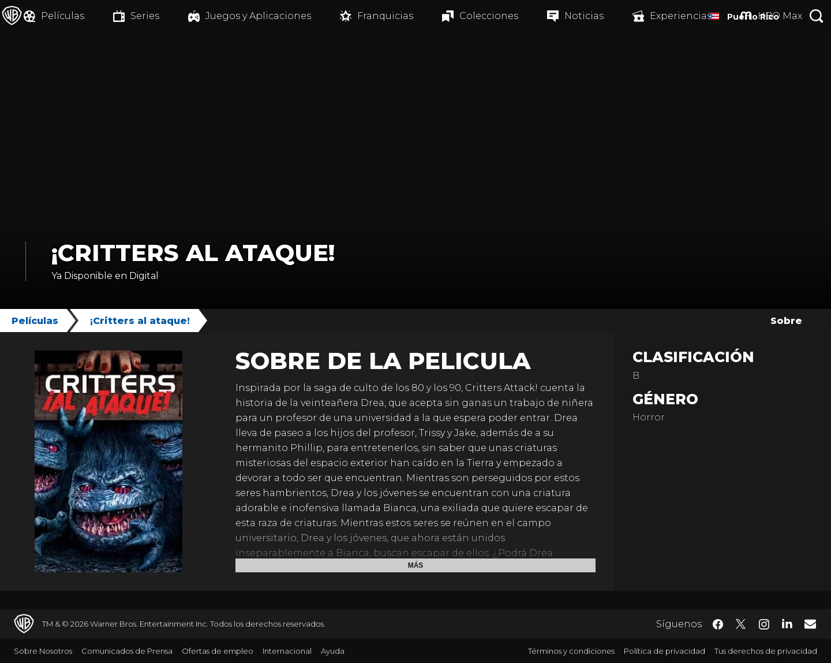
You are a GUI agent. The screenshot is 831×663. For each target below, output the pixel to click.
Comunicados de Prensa (127, 650)
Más (416, 565)
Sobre (786, 320)
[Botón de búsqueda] (816, 16)
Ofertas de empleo (217, 650)
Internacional (287, 650)
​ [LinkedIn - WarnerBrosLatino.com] (787, 623)
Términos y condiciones (571, 650)
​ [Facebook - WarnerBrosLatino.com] (718, 624)
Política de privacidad (664, 650)
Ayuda (333, 650)
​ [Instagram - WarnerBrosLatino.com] (764, 624)
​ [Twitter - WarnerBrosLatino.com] (741, 624)
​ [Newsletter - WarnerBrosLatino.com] (810, 624)
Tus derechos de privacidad (765, 650)
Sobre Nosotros (43, 650)
